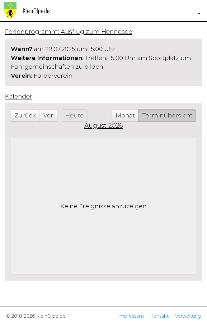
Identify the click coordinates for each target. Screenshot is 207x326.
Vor (48, 115)
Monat (125, 115)
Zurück (25, 115)
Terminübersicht (167, 115)
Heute (74, 115)
